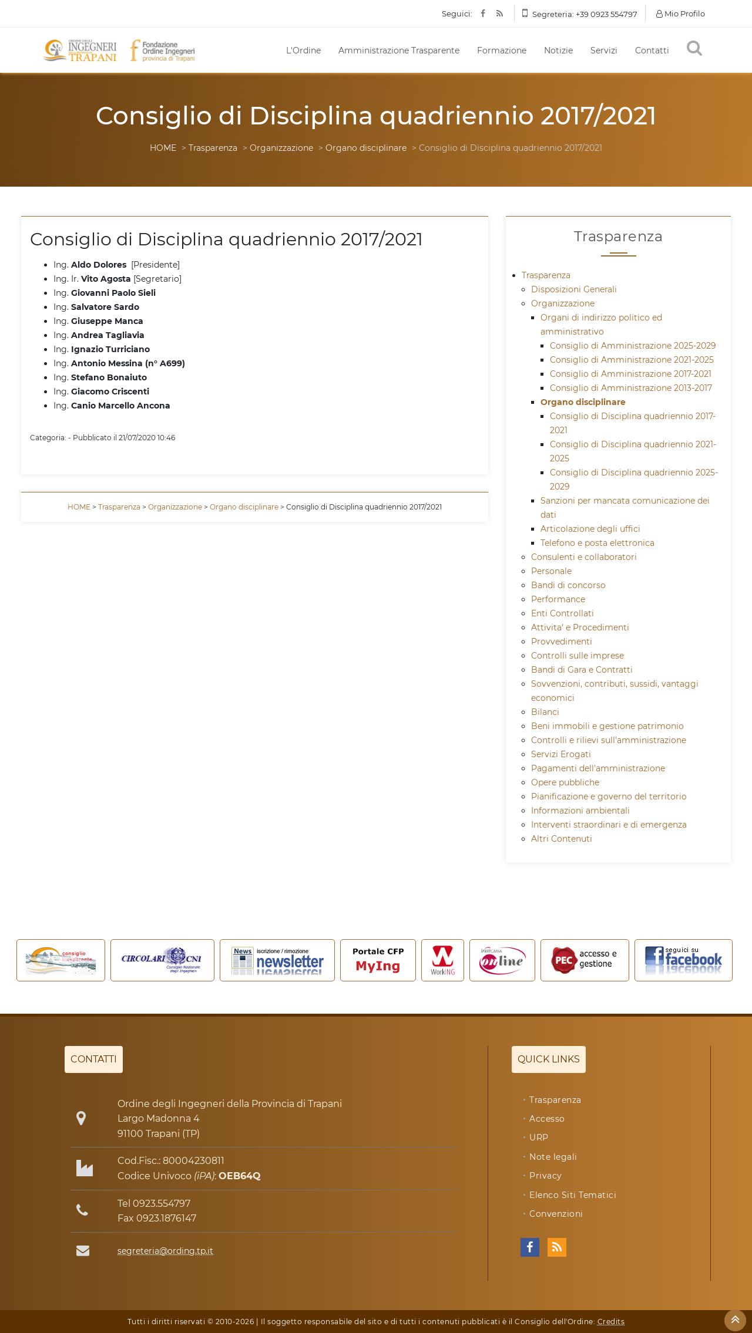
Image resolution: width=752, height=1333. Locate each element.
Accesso (547, 1118)
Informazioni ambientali (580, 810)
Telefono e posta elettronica (597, 543)
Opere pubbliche (565, 782)
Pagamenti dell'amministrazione (598, 768)
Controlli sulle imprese (577, 655)
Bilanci (545, 712)
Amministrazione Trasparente (398, 50)
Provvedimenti (561, 641)
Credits (611, 1321)
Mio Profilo (680, 13)
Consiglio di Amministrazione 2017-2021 (630, 374)
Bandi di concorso (568, 585)
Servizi (603, 50)
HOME (163, 148)
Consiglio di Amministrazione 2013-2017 (631, 388)
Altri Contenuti (561, 838)
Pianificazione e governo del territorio (609, 796)
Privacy (545, 1175)
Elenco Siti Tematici (572, 1195)
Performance (558, 599)
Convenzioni (556, 1214)
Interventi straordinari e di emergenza (609, 824)
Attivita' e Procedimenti (580, 627)
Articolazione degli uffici (590, 529)
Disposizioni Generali (574, 289)
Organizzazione (281, 148)
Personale (551, 571)
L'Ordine (303, 50)
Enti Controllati (562, 613)
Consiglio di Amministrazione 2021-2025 (632, 360)
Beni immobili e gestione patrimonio (607, 726)
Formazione (501, 50)
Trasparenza (213, 148)
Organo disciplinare (366, 148)
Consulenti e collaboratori (584, 557)
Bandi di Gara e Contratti (582, 669)
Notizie (558, 50)
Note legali (553, 1157)
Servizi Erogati (561, 754)
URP (539, 1137)
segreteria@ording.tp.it (165, 1251)
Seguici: (457, 13)
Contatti (652, 50)
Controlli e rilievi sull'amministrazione (608, 740)
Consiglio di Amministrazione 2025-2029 (633, 345)
